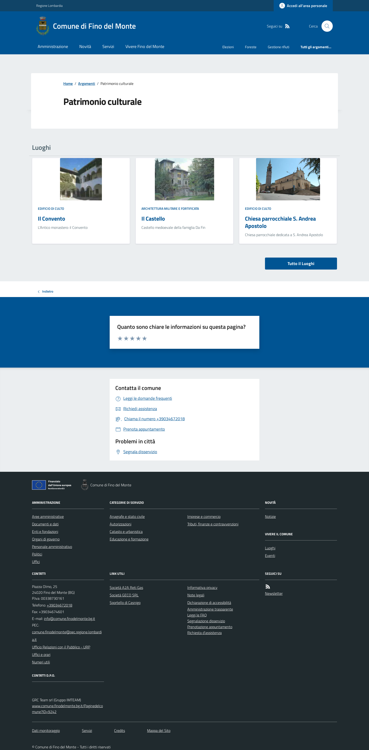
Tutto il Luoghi (301, 263)
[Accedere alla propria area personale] (303, 5)
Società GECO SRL (124, 595)
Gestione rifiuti (278, 47)
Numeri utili (41, 662)
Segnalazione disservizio (206, 621)
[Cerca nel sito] (325, 26)
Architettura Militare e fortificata (170, 208)
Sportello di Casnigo (125, 602)
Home (68, 83)
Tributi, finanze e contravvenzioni (212, 524)
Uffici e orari (41, 654)
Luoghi (270, 548)
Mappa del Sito (158, 730)
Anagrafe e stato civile (127, 516)
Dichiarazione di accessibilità (209, 602)
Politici (37, 554)
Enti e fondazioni (45, 531)
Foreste (251, 47)
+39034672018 (59, 605)
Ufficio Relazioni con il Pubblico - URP (61, 647)
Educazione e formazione (129, 539)
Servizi (108, 46)
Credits (119, 730)
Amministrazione (53, 46)
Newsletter (274, 593)
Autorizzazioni (120, 524)
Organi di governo (46, 539)
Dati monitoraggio (46, 730)
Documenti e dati (45, 524)
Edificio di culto (51, 208)
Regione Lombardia (49, 5)
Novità (85, 46)
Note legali (195, 595)
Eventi (270, 555)
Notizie (270, 516)
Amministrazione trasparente (210, 609)
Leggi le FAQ (197, 615)
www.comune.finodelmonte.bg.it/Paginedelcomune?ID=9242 (67, 708)
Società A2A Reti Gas (126, 587)
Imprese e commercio (204, 516)
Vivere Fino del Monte (144, 46)
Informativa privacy (202, 587)
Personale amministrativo (52, 546)
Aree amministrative (48, 516)
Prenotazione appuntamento (209, 627)
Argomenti (86, 83)
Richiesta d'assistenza (204, 632)
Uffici (36, 561)
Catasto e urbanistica (126, 531)
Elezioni (228, 47)
